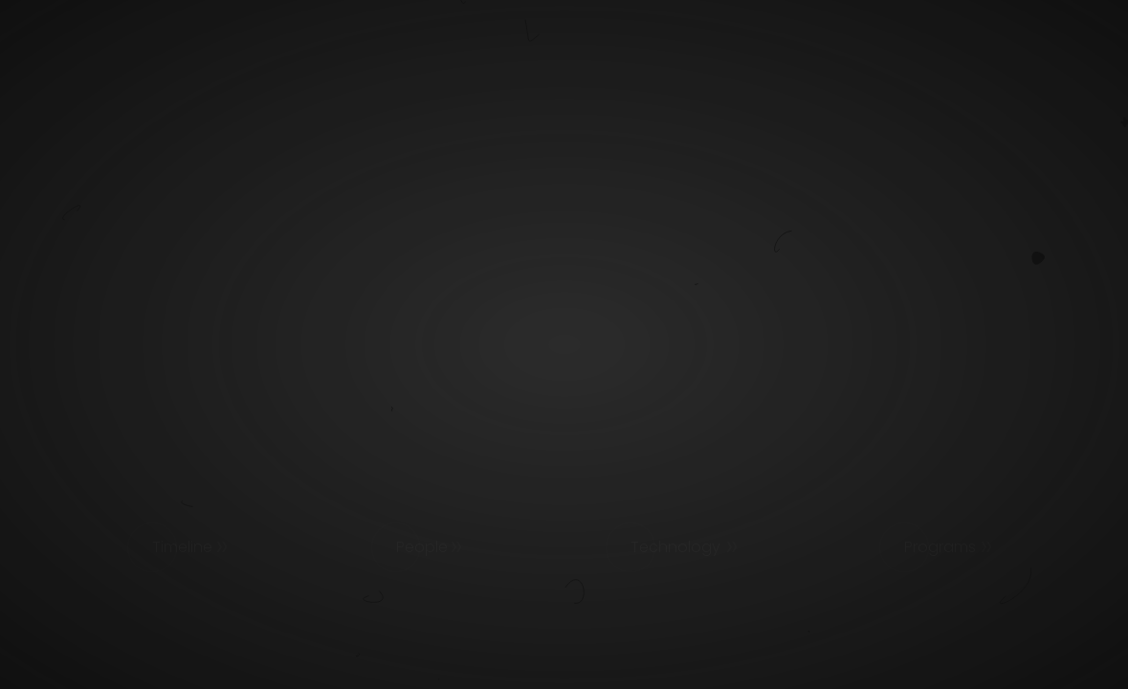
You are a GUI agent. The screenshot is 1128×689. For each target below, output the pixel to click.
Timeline (182, 547)
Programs (940, 547)
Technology (675, 547)
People (422, 547)
